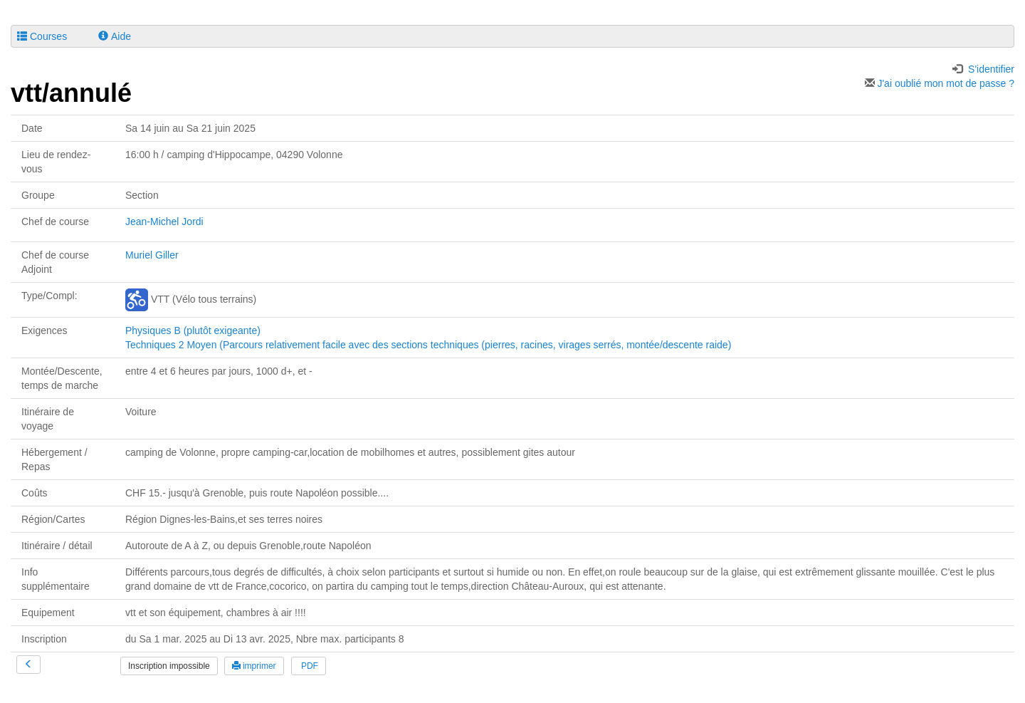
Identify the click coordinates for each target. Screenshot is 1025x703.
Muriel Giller (152, 255)
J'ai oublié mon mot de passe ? (939, 83)
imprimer (254, 666)
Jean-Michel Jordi (164, 221)
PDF (308, 666)
